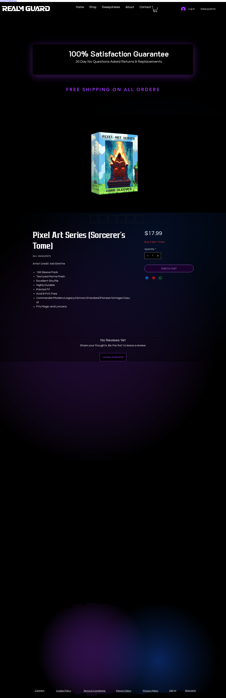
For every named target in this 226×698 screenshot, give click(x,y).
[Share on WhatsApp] (160, 278)
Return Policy (123, 691)
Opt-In (172, 690)
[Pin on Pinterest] (154, 278)
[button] (155, 9)
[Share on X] (167, 278)
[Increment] (158, 256)
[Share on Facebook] (147, 278)
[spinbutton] (153, 256)
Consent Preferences (8, 1)
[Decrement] (147, 256)
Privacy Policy (150, 691)
